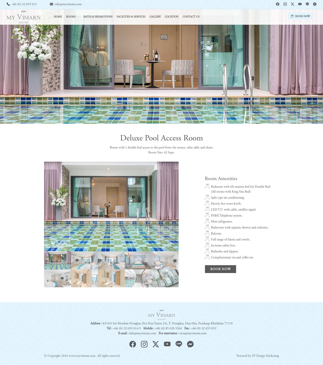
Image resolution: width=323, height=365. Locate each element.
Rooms (71, 17)
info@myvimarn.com (68, 4)
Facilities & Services (131, 17)
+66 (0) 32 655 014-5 (127, 328)
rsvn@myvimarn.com (193, 333)
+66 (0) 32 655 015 (24, 4)
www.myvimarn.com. (82, 356)
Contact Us (191, 17)
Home (58, 17)
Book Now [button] (300, 16)
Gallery (155, 17)
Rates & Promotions (97, 17)
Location (171, 17)
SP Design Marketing (265, 356)
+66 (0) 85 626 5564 (168, 328)
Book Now (220, 269)
